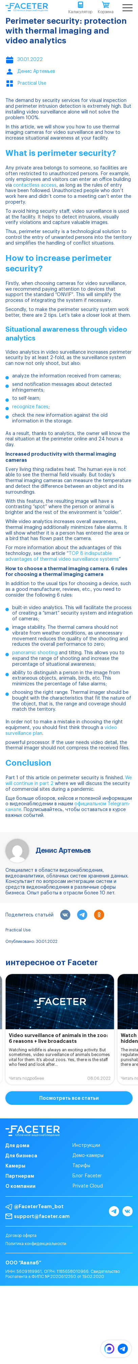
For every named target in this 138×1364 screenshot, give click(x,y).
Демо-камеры (88, 1155)
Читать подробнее (26, 1078)
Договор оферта (21, 1236)
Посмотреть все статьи (69, 1098)
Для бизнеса (21, 1155)
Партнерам (19, 1176)
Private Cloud (87, 1186)
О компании (20, 1186)
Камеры (15, 1165)
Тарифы (81, 1165)
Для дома (17, 1145)
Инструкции (86, 1145)
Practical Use (17, 930)
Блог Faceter (87, 1176)
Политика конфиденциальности (35, 1244)
